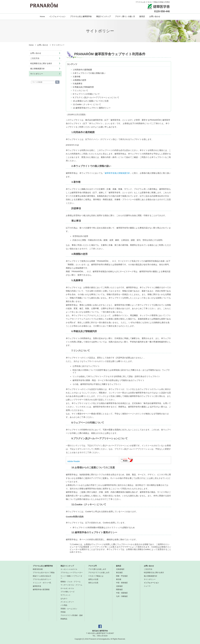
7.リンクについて (80, 90)
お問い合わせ (154, 16)
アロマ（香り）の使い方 (125, 16)
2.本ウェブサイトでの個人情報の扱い (89, 73)
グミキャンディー (67, 602)
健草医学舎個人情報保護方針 (117, 173)
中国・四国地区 (122, 593)
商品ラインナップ (103, 16)
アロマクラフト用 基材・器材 (72, 615)
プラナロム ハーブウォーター (72, 573)
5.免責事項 (77, 83)
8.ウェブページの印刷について (86, 94)
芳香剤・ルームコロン (69, 609)
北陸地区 (119, 586)
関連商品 (64, 619)
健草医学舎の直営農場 (41, 589)
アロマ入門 (92, 566)
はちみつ (64, 599)
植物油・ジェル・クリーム (71, 582)
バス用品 (64, 605)
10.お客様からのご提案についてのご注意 (90, 101)
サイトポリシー (36, 74)
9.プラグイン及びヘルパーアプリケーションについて (96, 97)
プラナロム (44, 5)
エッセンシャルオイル (69, 569)
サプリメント (66, 595)
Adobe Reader (73, 461)
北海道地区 (120, 569)
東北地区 (119, 573)
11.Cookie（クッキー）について (87, 104)
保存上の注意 (93, 583)
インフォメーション (57, 16)
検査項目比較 (38, 569)
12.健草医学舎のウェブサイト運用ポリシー (91, 108)
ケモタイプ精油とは (95, 576)
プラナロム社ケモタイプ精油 (43, 573)
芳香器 (63, 612)
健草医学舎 (37, 586)
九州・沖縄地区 (122, 596)
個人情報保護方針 (37, 69)
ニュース (147, 586)
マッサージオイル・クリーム (71, 585)
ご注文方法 (34, 58)
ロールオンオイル (67, 588)
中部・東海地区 (122, 583)
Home (42, 16)
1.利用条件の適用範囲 (82, 70)
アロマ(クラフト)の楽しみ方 (98, 573)
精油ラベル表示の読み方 (42, 576)
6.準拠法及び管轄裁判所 (83, 87)
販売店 (142, 16)
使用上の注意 (93, 579)
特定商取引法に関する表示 (41, 63)
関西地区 (119, 589)
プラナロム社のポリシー (42, 579)
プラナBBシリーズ (67, 592)
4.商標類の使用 (79, 80)
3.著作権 (76, 76)
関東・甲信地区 (122, 576)
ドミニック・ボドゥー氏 (42, 583)
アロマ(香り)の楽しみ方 (97, 569)
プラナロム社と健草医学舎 (81, 16)
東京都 (118, 579)
